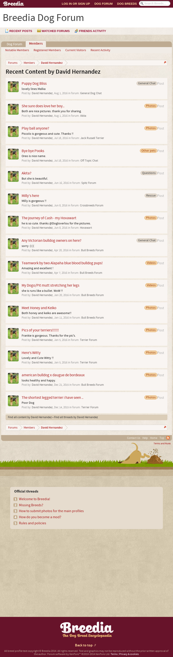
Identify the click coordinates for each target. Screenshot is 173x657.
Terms (114, 654)
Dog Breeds (127, 3)
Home (153, 438)
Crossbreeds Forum (91, 205)
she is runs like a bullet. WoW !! (42, 291)
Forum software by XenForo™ (78, 654)
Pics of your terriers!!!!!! (40, 330)
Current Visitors (75, 50)
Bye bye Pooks (33, 150)
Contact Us (133, 438)
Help (145, 438)
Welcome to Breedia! (34, 499)
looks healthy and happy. (39, 381)
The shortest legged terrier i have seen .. (52, 397)
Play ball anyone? (35, 128)
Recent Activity (100, 50)
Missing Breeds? (31, 505)
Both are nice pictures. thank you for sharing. (52, 111)
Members (36, 43)
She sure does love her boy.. (43, 106)
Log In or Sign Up (76, 3)
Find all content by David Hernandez (30, 417)
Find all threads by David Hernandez (76, 417)
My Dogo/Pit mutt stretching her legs (50, 285)
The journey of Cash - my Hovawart (49, 218)
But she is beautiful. (35, 179)
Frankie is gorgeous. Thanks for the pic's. (49, 336)
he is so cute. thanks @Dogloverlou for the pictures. (56, 223)
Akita (83, 116)
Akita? (26, 173)
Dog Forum (103, 3)
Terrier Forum (88, 340)
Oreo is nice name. (34, 156)
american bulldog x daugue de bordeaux (53, 375)
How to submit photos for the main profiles (51, 511)
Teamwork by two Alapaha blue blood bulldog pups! (62, 263)
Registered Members (47, 50)
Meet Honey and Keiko (39, 307)
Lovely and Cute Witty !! (38, 358)
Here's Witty (31, 352)
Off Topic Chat (89, 160)
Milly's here (30, 195)
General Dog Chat (91, 93)
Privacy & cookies (129, 654)
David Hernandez (42, 93)
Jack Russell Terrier (92, 138)
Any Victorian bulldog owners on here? (51, 240)
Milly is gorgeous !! (34, 201)
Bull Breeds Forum (92, 250)
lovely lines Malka (34, 89)
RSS (168, 437)
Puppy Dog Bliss (34, 83)
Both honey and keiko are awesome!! (46, 313)
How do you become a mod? (40, 517)
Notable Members (17, 50)
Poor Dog (28, 403)
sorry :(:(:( (28, 246)
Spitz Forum (88, 183)
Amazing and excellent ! (37, 268)
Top (161, 438)
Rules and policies (32, 523)
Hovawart (86, 228)
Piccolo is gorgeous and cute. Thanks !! (47, 134)
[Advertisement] (43, 565)
